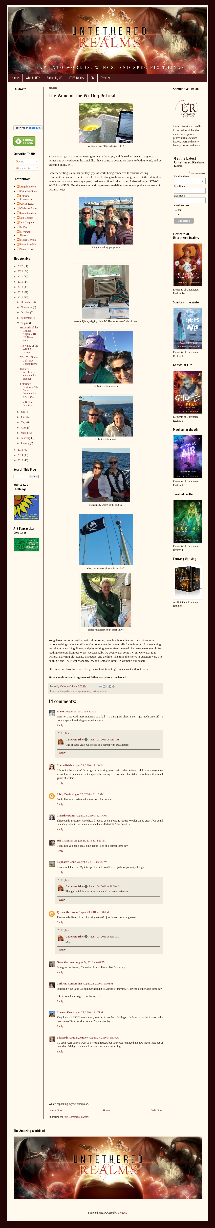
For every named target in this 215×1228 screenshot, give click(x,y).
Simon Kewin (27, 249)
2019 (21, 281)
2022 (21, 266)
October (25, 312)
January (25, 443)
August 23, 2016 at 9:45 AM (88, 765)
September (27, 317)
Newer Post (56, 1110)
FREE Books (76, 78)
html (180, 210)
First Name (179, 186)
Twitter (105, 78)
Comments (23, 168)
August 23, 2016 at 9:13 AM (104, 739)
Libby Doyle (64, 794)
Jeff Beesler (26, 217)
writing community (82, 691)
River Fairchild (28, 244)
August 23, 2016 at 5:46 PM (94, 912)
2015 (21, 449)
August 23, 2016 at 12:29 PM (89, 840)
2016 (21, 297)
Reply (60, 725)
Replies (65, 733)
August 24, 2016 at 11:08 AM (104, 886)
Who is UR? (33, 78)
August (25, 323)
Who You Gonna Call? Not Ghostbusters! (29, 360)
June (23, 417)
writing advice (65, 691)
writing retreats (100, 691)
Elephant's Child (66, 861)
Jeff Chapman (65, 840)
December (27, 302)
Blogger (122, 1212)
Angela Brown (28, 186)
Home (15, 78)
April (24, 427)
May (23, 422)
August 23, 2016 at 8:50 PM (104, 936)
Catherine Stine (74, 739)
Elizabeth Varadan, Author (72, 1037)
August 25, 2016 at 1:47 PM (88, 1012)
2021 (21, 271)
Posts (20, 161)
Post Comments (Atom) (76, 1116)
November (27, 307)
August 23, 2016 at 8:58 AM (80, 711)
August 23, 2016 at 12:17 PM (91, 815)
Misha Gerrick (28, 239)
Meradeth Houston (25, 233)
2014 (21, 455)
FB (92, 78)
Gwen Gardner (65, 962)
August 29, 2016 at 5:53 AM (104, 1037)
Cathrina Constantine (69, 983)
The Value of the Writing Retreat (29, 348)
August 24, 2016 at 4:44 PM (90, 962)
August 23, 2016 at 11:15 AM (88, 794)
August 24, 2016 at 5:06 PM (98, 983)
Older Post (156, 1110)
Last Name (179, 195)
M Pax (60, 711)
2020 (21, 276)
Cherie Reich (64, 765)
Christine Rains (66, 815)
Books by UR (54, 78)
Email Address (189, 176)
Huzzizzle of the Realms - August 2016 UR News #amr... (29, 334)
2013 (21, 460)
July (23, 411)
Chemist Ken (64, 1012)
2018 (21, 286)
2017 (21, 292)
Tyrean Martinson (67, 912)
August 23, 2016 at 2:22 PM (92, 861)
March (25, 432)
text (179, 214)
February (26, 438)
